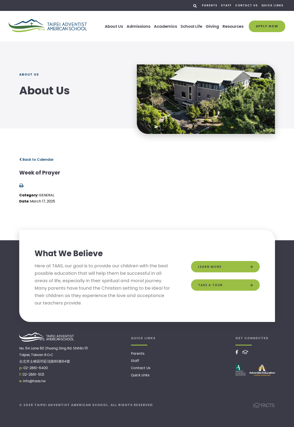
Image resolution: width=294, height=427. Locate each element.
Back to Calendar (36, 159)
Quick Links (272, 5)
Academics (165, 26)
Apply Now (267, 26)
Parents (209, 5)
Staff (226, 5)
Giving (212, 26)
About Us (114, 26)
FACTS (245, 352)
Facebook (236, 352)
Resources (233, 26)
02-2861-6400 (35, 367)
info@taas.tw (34, 381)
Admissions (138, 26)
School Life (191, 26)
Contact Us (246, 5)
